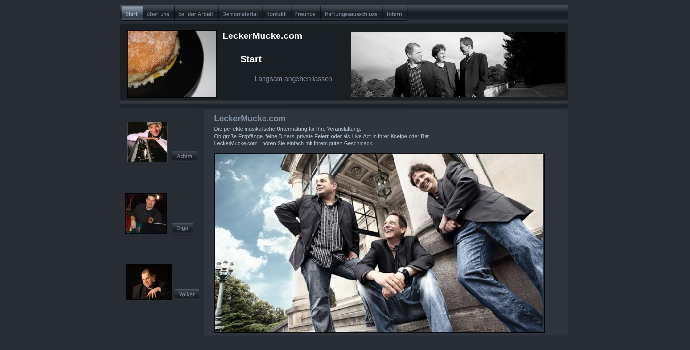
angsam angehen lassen (295, 79)
